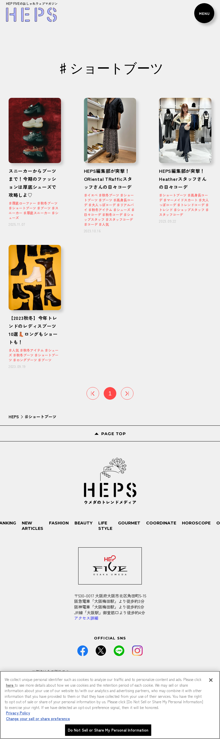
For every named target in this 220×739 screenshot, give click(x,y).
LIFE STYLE (105, 525)
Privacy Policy (18, 713)
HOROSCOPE (196, 523)
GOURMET (129, 523)
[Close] (211, 680)
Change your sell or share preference (38, 718)
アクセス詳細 (86, 618)
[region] (110, 705)
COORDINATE (161, 523)
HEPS (14, 416)
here (10, 685)
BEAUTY (83, 523)
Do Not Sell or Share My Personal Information (108, 730)
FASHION (59, 523)
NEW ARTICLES (32, 525)
